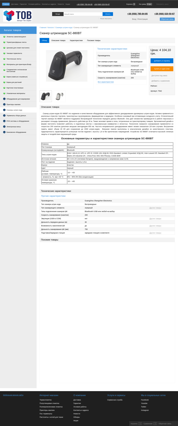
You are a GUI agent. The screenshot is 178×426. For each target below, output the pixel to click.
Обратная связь (167, 19)
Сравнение (148, 424)
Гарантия (23, 4)
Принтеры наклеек (47, 410)
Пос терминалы (46, 414)
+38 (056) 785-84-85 (84, 4)
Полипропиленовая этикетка (51, 407)
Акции (68, 4)
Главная (6, 4)
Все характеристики (106, 82)
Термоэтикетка (45, 400)
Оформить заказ (162, 4)
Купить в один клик (162, 69)
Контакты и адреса (49, 4)
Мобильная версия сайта (13, 395)
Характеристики (76, 40)
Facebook (145, 400)
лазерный (135, 66)
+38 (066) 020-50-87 (102, 4)
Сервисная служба (114, 400)
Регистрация (142, 19)
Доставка (14, 4)
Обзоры (76, 417)
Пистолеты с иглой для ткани (51, 417)
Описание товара (58, 40)
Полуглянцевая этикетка (49, 403)
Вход (134, 19)
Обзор (44, 40)
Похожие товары (93, 40)
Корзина (130, 4)
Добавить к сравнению (160, 81)
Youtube (144, 403)
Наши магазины (106, 18)
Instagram (145, 410)
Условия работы (34, 4)
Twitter (143, 407)
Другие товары (155, 208)
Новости (61, 4)
